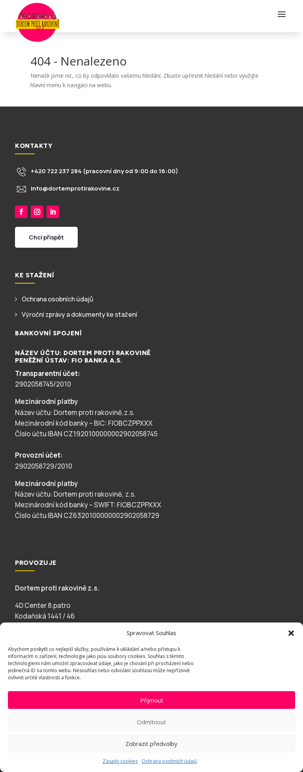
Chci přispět (46, 243)
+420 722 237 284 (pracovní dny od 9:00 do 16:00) (104, 171)
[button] (291, 633)
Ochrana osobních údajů (169, 761)
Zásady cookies (120, 761)
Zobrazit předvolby (151, 744)
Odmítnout (151, 722)
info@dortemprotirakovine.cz (75, 188)
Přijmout (151, 700)
